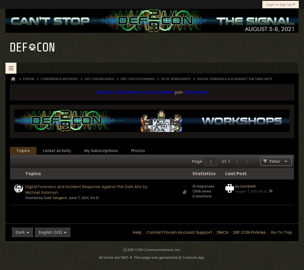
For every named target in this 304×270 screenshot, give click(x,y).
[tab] (23, 151)
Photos (138, 150)
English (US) (53, 232)
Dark (22, 232)
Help (137, 232)
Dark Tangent (55, 197)
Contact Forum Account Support (179, 232)
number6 (248, 186)
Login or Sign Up (280, 4)
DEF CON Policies (249, 232)
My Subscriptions (101, 150)
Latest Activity (57, 150)
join (179, 92)
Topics (23, 150)
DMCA (223, 232)
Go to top (281, 232)
